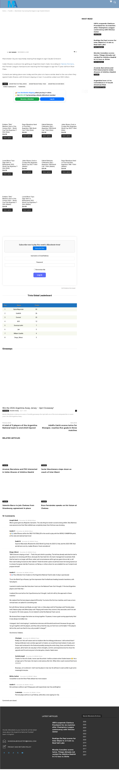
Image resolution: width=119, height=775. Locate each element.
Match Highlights (98, 47)
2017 (84, 754)
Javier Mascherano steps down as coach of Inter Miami (58, 470)
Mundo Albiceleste (9, 86)
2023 (84, 736)
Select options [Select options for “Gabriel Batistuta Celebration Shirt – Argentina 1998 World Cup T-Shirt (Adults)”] (47, 172)
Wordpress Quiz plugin (69, 288)
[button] (115, 2)
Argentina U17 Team (99, 91)
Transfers (21, 86)
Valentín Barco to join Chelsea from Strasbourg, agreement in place (17, 511)
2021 (84, 742)
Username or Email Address (40, 256)
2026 (84, 727)
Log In (52, 99)
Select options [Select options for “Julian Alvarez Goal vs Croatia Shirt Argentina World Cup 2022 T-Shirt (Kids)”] (66, 136)
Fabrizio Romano (67, 64)
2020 (84, 745)
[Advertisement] (39, 31)
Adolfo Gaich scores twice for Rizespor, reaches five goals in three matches (59, 428)
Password (40, 262)
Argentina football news (18, 84)
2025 (84, 730)
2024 (84, 733)
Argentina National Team (37, 84)
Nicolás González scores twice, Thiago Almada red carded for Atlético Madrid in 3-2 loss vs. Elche (105, 57)
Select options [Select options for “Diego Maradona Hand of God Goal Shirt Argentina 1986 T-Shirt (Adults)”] (66, 172)
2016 (84, 757)
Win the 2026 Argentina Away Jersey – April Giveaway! (28, 408)
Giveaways (5, 410)
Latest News (97, 34)
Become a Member (27, 99)
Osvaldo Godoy (14, 410)
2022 (84, 739)
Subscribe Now (39, 248)
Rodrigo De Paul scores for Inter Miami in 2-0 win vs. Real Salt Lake (105, 42)
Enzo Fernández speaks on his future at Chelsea (57, 509)
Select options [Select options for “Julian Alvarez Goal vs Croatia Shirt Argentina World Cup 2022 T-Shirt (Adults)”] (27, 172)
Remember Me (39, 269)
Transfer (5, 465)
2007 (84, 760)
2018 (84, 751)
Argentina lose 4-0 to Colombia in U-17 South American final (104, 87)
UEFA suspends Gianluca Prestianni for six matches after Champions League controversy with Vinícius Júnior (105, 28)
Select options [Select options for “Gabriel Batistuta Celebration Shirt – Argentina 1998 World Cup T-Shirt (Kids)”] (47, 136)
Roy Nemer (12, 52)
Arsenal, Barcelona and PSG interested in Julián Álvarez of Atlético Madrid (20, 472)
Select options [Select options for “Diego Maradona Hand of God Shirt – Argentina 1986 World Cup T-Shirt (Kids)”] (27, 136)
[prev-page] (83, 95)
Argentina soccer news (56, 84)
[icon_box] (16, 753)
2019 (84, 748)
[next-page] (86, 95)
